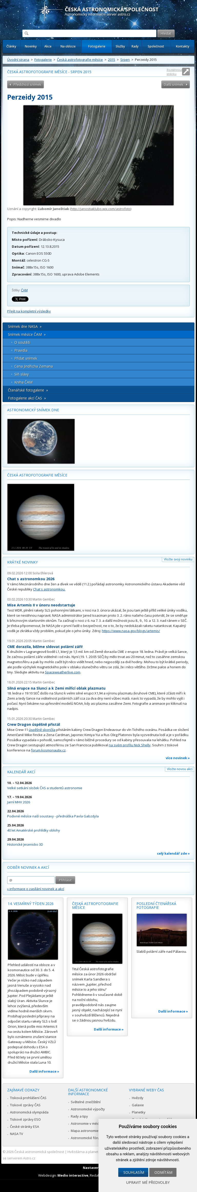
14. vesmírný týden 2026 (31, 903)
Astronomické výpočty (88, 1109)
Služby (120, 46)
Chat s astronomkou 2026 (30, 578)
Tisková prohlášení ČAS (28, 1097)
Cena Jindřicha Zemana (33, 366)
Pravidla (20, 350)
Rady (135, 46)
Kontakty (182, 46)
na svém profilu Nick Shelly (130, 745)
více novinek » (178, 758)
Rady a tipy (79, 1116)
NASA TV (16, 1133)
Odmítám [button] (163, 1172)
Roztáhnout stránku (175, 71)
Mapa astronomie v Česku (91, 1130)
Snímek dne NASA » (25, 326)
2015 (111, 59)
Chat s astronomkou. (49, 589)
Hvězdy (137, 1097)
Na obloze (68, 46)
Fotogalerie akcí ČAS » (27, 398)
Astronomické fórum (86, 1138)
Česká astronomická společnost (39, 1151)
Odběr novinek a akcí (28, 867)
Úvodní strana (18, 59)
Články (11, 46)
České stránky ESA (24, 1126)
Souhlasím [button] (133, 1172)
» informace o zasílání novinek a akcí (35, 888)
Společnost (156, 46)
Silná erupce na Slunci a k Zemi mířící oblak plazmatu (56, 688)
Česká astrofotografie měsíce (80, 59)
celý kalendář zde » (173, 853)
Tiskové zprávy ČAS (25, 1105)
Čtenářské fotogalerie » (28, 390)
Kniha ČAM (23, 382)
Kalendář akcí (21, 771)
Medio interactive (72, 1175)
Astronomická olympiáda (29, 1112)
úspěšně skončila (42, 729)
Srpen (125, 59)
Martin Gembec (44, 599)
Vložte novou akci (179, 769)
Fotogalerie (96, 46)
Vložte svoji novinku (178, 559)
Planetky (138, 1112)
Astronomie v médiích (87, 1123)
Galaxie (138, 1105)
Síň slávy (21, 374)
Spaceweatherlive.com (62, 672)
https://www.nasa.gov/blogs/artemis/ (131, 630)
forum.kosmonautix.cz (48, 750)
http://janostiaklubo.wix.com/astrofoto (101, 208)
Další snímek (173, 84)
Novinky (31, 46)
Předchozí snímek (27, 84)
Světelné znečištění (86, 1102)
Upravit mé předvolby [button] (148, 1182)
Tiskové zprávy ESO (25, 1119)
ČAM (24, 290)
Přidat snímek (25, 358)
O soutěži (22, 342)
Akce (48, 46)
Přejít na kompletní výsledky (29, 311)
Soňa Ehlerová (43, 573)
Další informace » (44, 1071)
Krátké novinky (22, 562)
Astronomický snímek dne (33, 409)
